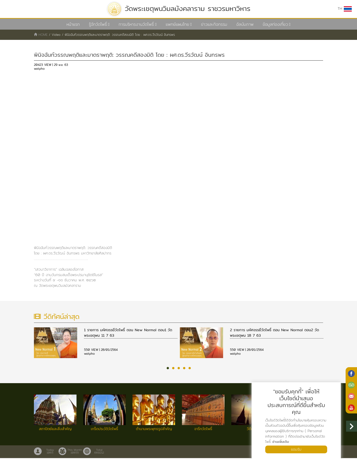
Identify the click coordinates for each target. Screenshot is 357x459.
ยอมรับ (296, 449)
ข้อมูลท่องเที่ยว (275, 24)
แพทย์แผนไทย (177, 24)
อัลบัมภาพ (245, 24)
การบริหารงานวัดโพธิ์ (136, 24)
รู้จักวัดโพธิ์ (98, 24)
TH (345, 9)
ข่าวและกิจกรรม (214, 24)
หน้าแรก (73, 24)
